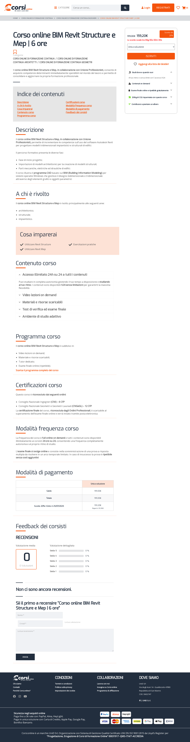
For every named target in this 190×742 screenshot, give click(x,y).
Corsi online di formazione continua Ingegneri (76, 18)
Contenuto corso (25, 112)
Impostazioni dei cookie (65, 690)
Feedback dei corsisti (76, 112)
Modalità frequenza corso (79, 105)
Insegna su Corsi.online (107, 687)
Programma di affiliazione (108, 690)
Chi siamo (17, 683)
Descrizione (23, 102)
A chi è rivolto (24, 105)
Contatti (16, 687)
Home (15, 18)
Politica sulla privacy (63, 687)
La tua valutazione (72, 622)
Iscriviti (151, 56)
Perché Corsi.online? (21, 690)
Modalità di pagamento (77, 109)
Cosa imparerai (24, 109)
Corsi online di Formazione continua (37, 18)
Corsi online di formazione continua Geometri (65, 62)
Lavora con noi (103, 683)
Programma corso (26, 115)
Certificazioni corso (75, 102)
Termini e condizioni (63, 683)
